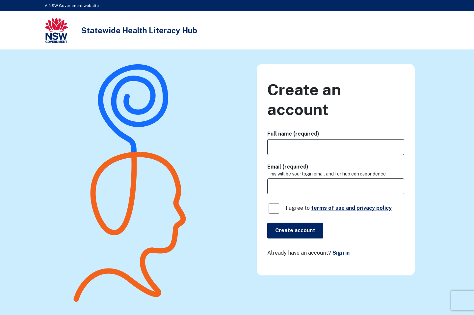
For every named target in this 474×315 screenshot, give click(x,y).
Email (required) (287, 167)
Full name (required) (293, 134)
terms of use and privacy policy (351, 208)
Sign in (341, 253)
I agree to (339, 208)
